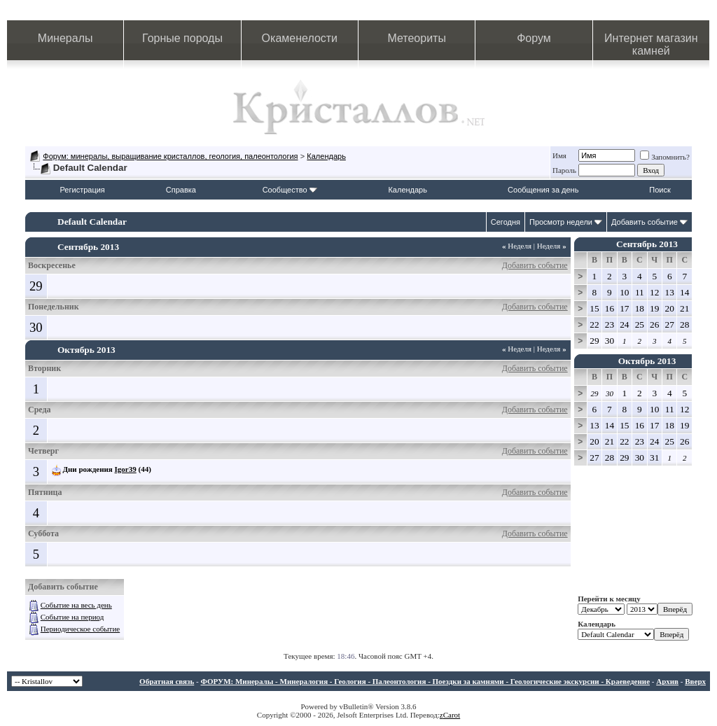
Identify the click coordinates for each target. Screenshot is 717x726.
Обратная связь (166, 681)
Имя (559, 155)
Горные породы (182, 38)
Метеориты (416, 38)
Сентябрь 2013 (647, 244)
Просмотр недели (560, 222)
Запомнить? (665, 157)
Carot (451, 715)
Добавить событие (644, 222)
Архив (667, 681)
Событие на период (72, 617)
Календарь (326, 156)
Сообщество (290, 190)
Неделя (516, 246)
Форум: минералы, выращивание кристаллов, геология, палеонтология (170, 156)
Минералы (65, 38)
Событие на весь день (76, 605)
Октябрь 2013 (647, 361)
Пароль (564, 170)
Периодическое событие (80, 628)
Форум (534, 38)
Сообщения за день (543, 190)
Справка (181, 190)
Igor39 (126, 469)
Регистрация (82, 190)
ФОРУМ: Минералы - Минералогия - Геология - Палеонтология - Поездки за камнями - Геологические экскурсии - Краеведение (425, 681)
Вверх (695, 681)
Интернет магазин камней (650, 44)
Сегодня (505, 222)
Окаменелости (299, 38)
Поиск (659, 190)
